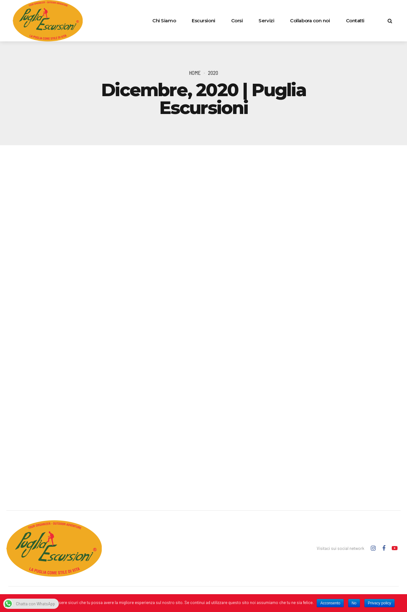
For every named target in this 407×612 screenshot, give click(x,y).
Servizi (266, 21)
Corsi (237, 21)
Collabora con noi (310, 21)
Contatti (355, 21)
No (354, 603)
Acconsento (330, 603)
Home (195, 72)
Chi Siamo (164, 21)
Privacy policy (379, 603)
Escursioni (203, 21)
